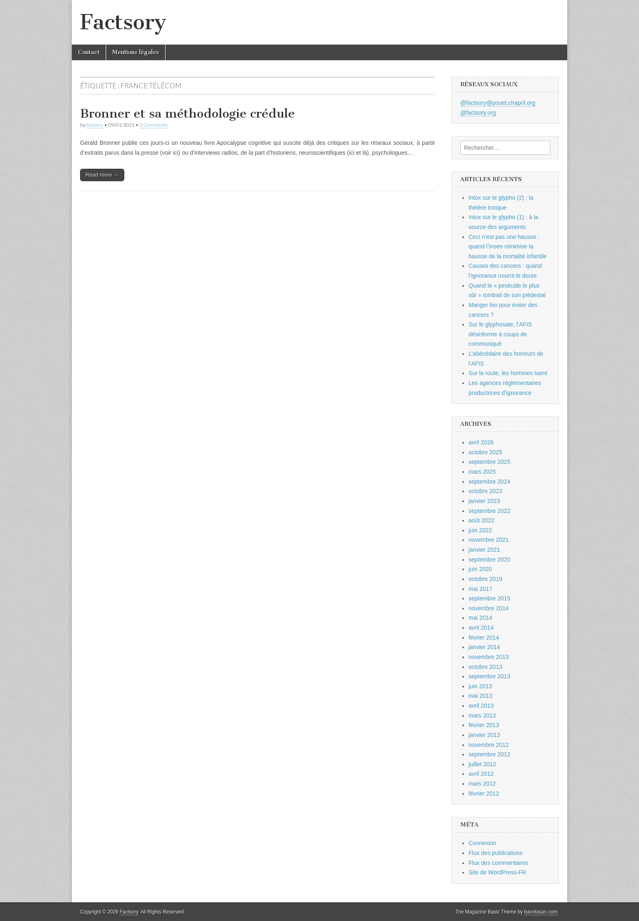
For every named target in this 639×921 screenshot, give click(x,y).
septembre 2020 (489, 559)
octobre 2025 (485, 452)
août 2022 (481, 520)
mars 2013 (482, 715)
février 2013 (484, 725)
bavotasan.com (541, 912)
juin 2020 (480, 569)
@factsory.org (478, 112)
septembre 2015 (489, 598)
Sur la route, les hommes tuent (508, 373)
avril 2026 (481, 442)
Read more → (102, 175)
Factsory (123, 22)
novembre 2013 (489, 657)
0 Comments (154, 125)
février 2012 (484, 793)
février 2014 (484, 637)
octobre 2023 (485, 491)
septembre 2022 (489, 511)
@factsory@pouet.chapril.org (497, 102)
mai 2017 (480, 589)
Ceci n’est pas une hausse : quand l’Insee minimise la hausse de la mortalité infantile (508, 247)
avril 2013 (481, 705)
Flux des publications (496, 853)
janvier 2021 (484, 549)
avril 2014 (481, 627)
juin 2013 (480, 686)
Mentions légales (135, 52)
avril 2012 (481, 773)
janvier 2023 (484, 501)
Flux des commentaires (498, 863)
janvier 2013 (484, 735)
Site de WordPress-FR (497, 872)
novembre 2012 (489, 745)
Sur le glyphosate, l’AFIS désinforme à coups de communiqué (500, 334)
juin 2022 (480, 530)
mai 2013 (480, 695)
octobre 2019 (485, 579)
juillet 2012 (482, 764)
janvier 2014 (484, 647)
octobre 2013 (485, 667)
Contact (88, 52)
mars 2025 (482, 471)
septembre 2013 (489, 676)
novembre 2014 (489, 608)
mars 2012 (482, 783)
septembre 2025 (489, 461)
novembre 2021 (489, 539)
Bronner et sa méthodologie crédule (187, 113)
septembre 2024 (489, 481)
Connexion (482, 843)
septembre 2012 (489, 754)
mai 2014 (480, 617)
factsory (94, 125)
